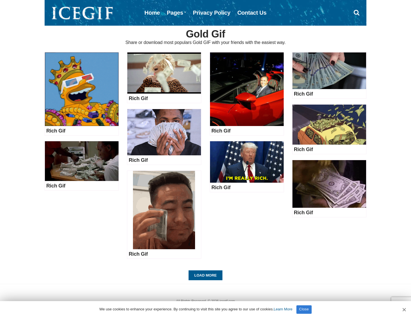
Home (152, 13)
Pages (175, 13)
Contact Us (252, 13)
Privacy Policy (211, 13)
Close (304, 309)
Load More (205, 275)
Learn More (283, 309)
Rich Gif (55, 131)
